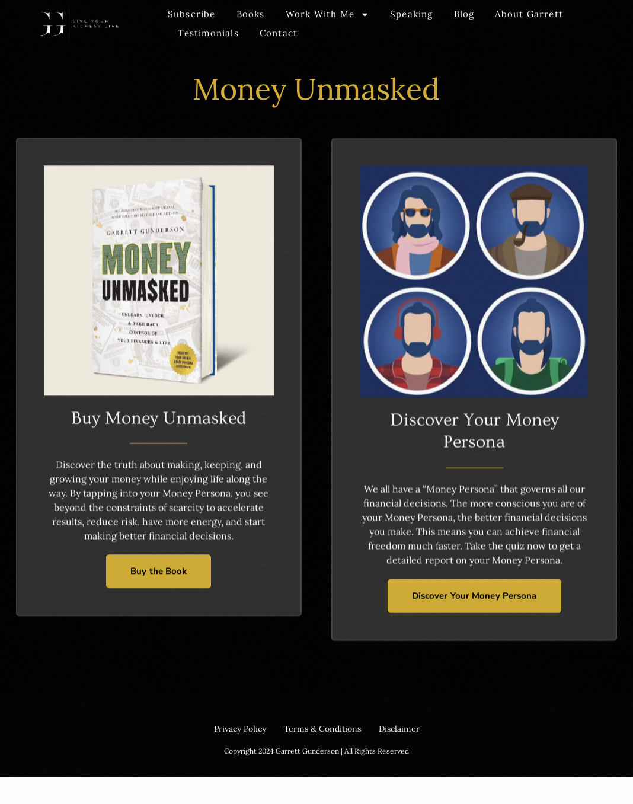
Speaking (411, 14)
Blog (464, 14)
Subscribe (192, 14)
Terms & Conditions (322, 728)
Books (250, 14)
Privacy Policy (240, 728)
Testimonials (208, 33)
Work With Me (327, 14)
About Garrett (529, 14)
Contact (279, 33)
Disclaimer (399, 728)
